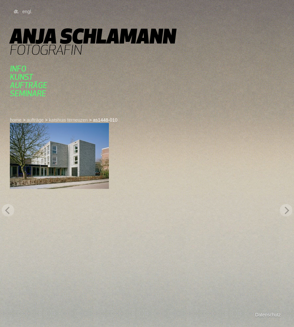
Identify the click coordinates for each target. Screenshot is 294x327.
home (15, 120)
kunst (21, 77)
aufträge (28, 85)
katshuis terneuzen (68, 120)
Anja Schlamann (93, 36)
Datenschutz (268, 314)
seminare (28, 93)
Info (18, 69)
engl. (27, 11)
